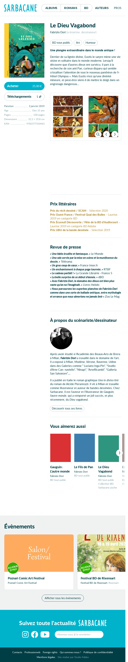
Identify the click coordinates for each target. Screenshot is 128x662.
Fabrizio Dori (58, 32)
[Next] (114, 134)
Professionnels (32, 654)
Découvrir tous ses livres (67, 408)
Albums (51, 8)
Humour (91, 43)
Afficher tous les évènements (63, 600)
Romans (70, 8)
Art (78, 43)
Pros (118, 8)
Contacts (17, 654)
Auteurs (102, 8)
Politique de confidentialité (98, 654)
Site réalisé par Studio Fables (73, 658)
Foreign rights (50, 654)
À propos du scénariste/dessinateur (83, 320)
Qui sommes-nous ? (70, 654)
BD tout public (61, 43)
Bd (88, 7)
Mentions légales (46, 658)
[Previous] (106, 134)
